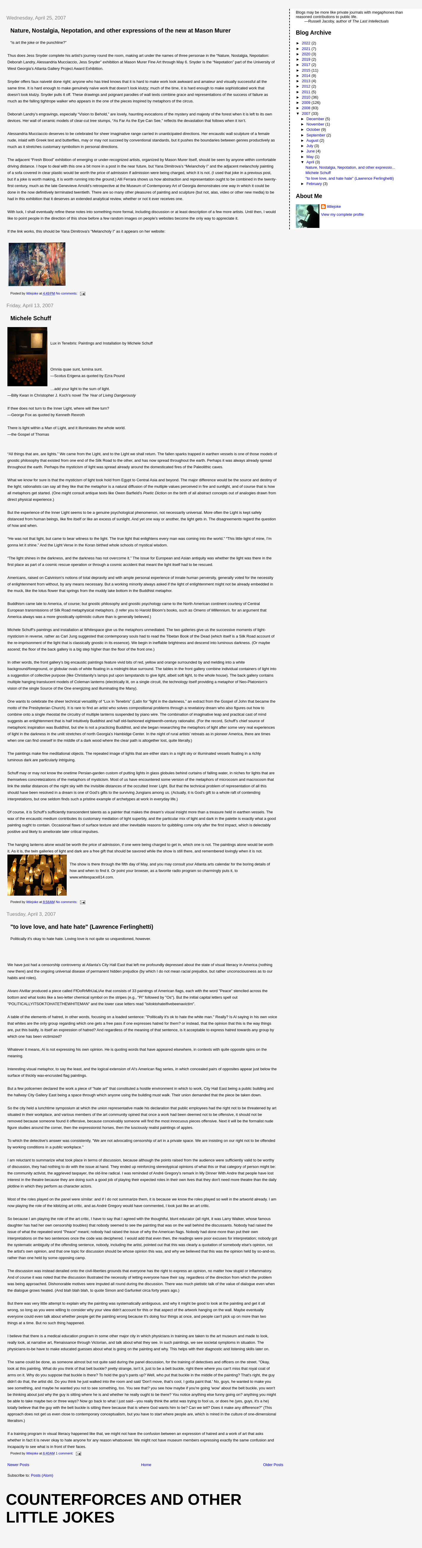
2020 (306, 54)
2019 (306, 59)
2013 (306, 81)
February (314, 183)
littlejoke (334, 206)
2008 (306, 108)
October (313, 129)
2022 (306, 43)
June (311, 151)
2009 (306, 102)
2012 (306, 86)
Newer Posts (18, 1464)
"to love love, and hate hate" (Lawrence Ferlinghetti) (81, 926)
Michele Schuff (30, 318)
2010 (306, 97)
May (310, 157)
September (316, 135)
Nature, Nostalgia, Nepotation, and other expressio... (350, 167)
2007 (306, 113)
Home (146, 1464)
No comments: (67, 293)
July (310, 146)
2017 (306, 64)
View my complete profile (342, 214)
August (312, 140)
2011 (306, 92)
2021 (306, 48)
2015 (306, 70)
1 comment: (65, 1453)
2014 (306, 75)
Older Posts (273, 1464)
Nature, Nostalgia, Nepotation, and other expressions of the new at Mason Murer (120, 30)
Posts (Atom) (42, 1475)
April (310, 162)
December (315, 119)
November (315, 124)
